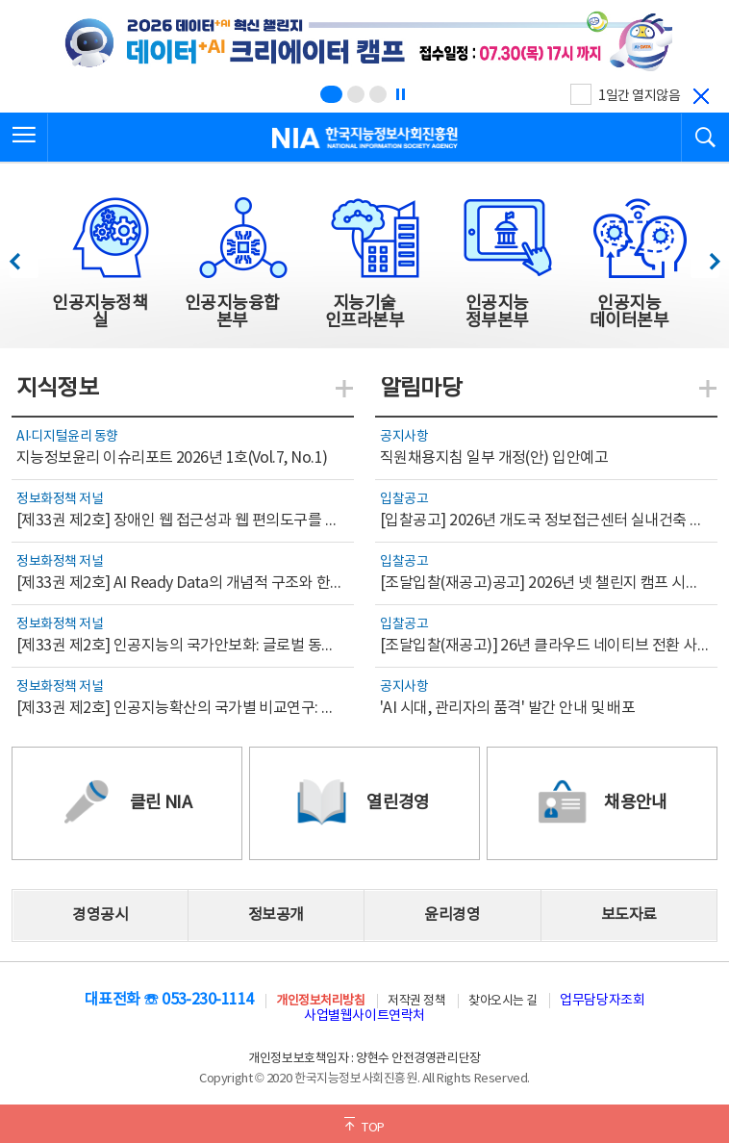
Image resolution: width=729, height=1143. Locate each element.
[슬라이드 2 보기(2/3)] (355, 94)
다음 (704, 256)
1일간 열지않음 (639, 96)
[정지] (400, 94)
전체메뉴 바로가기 (0, 0)
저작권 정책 (416, 1001)
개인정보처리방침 (320, 1001)
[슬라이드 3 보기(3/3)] (378, 94)
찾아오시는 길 (503, 1001)
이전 (24, 256)
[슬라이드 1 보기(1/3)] (331, 94)
